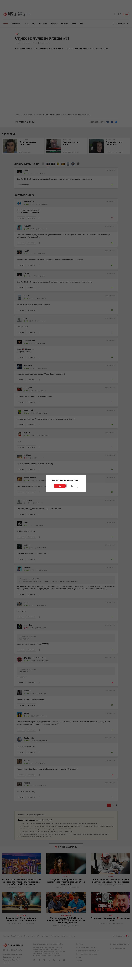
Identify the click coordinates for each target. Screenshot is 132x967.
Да (60, 486)
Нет (72, 486)
